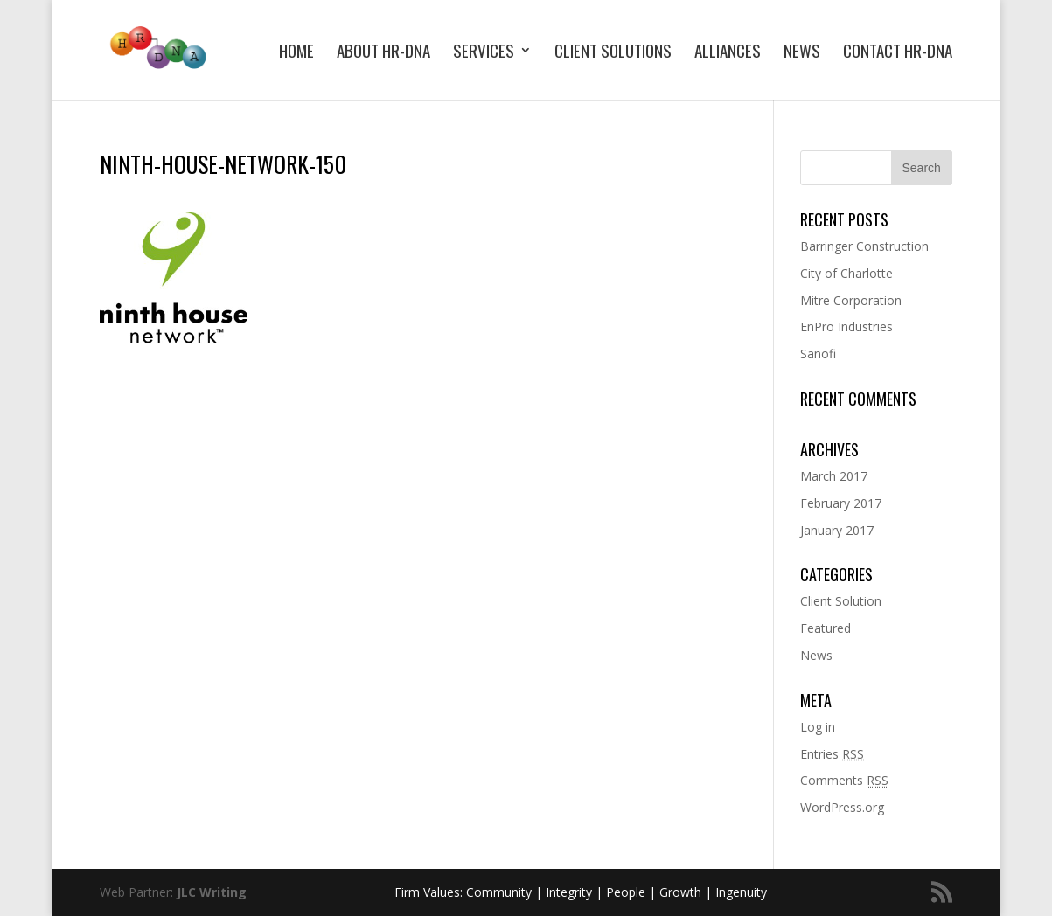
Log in (817, 726)
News (802, 53)
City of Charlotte (846, 273)
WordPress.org (842, 807)
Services (483, 53)
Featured (825, 628)
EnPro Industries (846, 326)
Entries (832, 754)
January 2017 (837, 530)
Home (296, 53)
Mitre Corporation (851, 300)
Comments (844, 780)
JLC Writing (212, 892)
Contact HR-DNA (897, 53)
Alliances (727, 53)
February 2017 (840, 503)
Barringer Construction (864, 246)
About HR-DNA (383, 53)
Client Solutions (613, 53)
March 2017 (833, 476)
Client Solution (840, 601)
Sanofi (818, 353)
